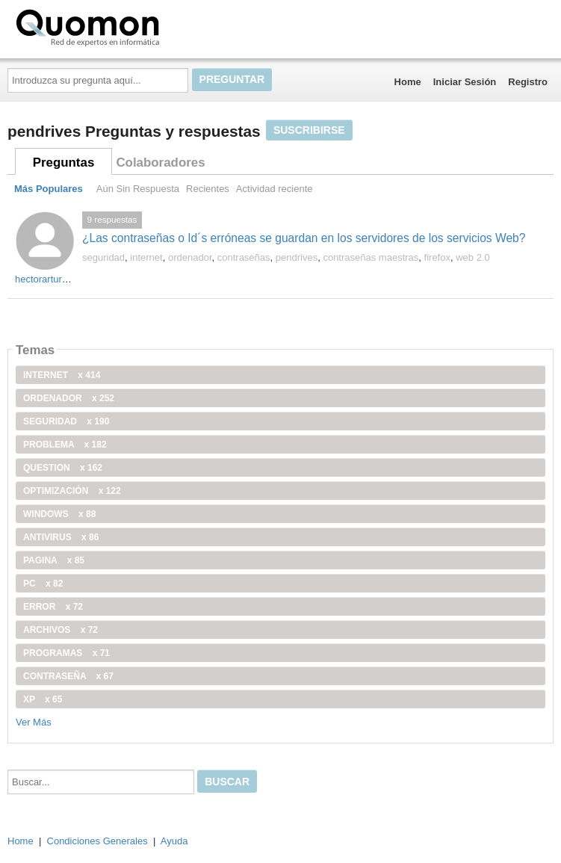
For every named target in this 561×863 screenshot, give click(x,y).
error (53, 606)
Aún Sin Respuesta (137, 188)
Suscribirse (309, 130)
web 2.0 (473, 257)
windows (59, 514)
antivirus (61, 537)
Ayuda (174, 841)
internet (146, 257)
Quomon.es (135, 26)
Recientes (207, 188)
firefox (437, 257)
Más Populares (48, 188)
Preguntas (64, 162)
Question (62, 468)
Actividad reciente (274, 188)
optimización (72, 491)
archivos (60, 630)
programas (66, 653)
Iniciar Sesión (465, 81)
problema (65, 444)
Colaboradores (160, 162)
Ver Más (34, 722)
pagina (53, 560)
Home (407, 81)
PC (43, 583)
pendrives (296, 257)
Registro (528, 81)
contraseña (68, 676)
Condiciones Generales (97, 841)
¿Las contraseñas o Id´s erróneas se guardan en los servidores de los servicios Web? (303, 238)
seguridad (103, 257)
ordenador (190, 257)
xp (42, 699)
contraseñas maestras (370, 257)
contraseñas (243, 257)
